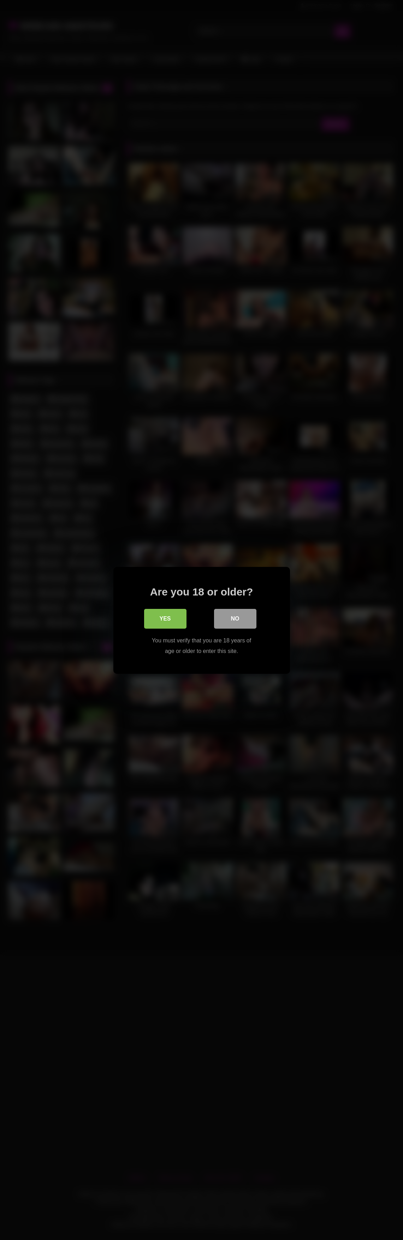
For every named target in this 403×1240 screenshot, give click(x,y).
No (235, 618)
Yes (165, 618)
